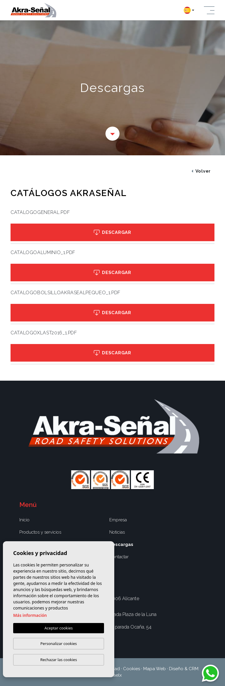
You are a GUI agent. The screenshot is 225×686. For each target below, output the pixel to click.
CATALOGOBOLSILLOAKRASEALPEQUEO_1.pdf (65, 292)
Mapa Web (154, 668)
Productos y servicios (40, 532)
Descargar (112, 232)
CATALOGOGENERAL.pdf (40, 212)
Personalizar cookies (58, 643)
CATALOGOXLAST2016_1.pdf (44, 333)
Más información (30, 615)
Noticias (117, 532)
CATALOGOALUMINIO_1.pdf (43, 252)
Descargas (121, 544)
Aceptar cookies (59, 628)
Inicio (24, 519)
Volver (201, 171)
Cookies (131, 668)
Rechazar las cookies (58, 659)
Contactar (119, 556)
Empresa (118, 519)
